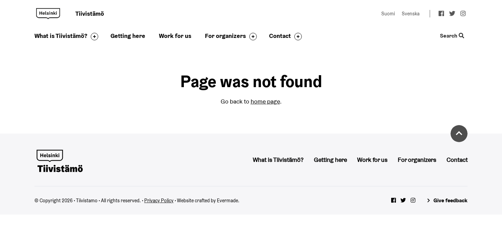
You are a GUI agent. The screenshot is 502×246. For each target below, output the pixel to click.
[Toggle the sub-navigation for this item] (93, 36)
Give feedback (450, 200)
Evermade (227, 200)
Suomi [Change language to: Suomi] (388, 14)
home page (265, 101)
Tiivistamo (48, 13)
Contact (280, 36)
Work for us (175, 36)
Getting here (127, 36)
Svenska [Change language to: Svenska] (410, 14)
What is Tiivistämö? (60, 36)
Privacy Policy (159, 200)
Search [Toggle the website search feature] (452, 36)
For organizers (225, 36)
